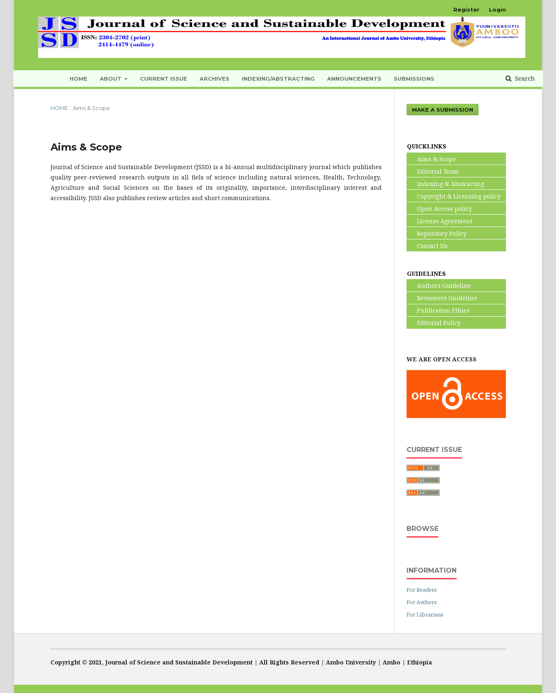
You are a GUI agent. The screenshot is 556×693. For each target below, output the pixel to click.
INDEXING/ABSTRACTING (278, 78)
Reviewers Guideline (442, 298)
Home (59, 108)
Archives (214, 78)
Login (497, 9)
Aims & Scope (431, 159)
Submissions (414, 78)
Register (466, 9)
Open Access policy (439, 209)
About (111, 78)
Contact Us (427, 246)
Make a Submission (442, 109)
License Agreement (439, 221)
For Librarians (425, 614)
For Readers (422, 589)
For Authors (422, 602)
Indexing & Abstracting (445, 184)
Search (524, 78)
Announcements (354, 78)
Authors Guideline (439, 285)
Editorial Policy (434, 323)
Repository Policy (437, 233)
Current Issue (163, 78)
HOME (78, 78)
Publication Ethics (438, 310)
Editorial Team (433, 171)
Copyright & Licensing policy (454, 196)
